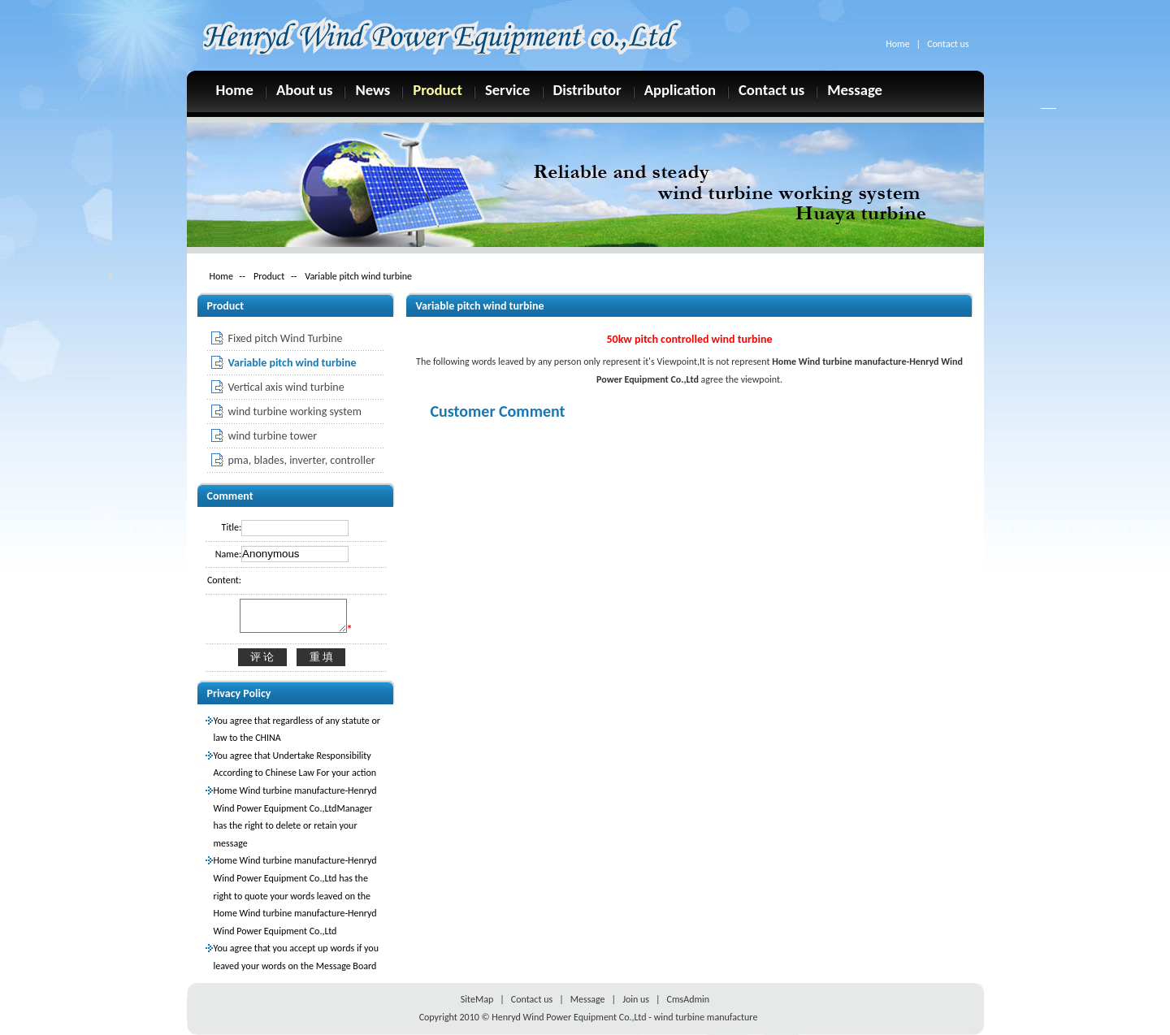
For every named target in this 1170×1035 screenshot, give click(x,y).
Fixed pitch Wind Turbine (285, 338)
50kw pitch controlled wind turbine (689, 339)
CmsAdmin (688, 999)
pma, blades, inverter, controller (301, 460)
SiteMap (477, 999)
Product (437, 89)
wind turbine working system (295, 411)
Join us (635, 999)
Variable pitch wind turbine (358, 276)
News (372, 89)
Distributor (587, 89)
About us (304, 89)
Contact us (947, 44)
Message (854, 89)
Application (680, 89)
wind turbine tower (273, 436)
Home (897, 44)
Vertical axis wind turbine (286, 387)
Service (508, 89)
